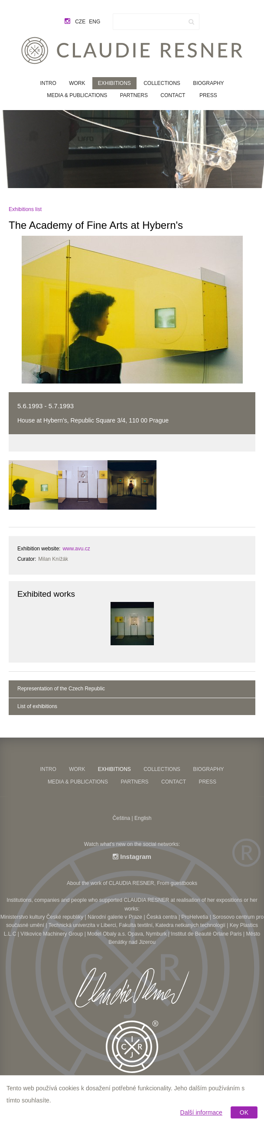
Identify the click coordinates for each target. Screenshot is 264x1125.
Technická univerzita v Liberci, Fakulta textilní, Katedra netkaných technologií (137, 925)
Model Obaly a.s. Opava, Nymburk (126, 934)
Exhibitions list (25, 209)
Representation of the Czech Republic (61, 689)
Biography (208, 83)
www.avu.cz (76, 549)
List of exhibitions (37, 706)
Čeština (121, 818)
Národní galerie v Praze (115, 917)
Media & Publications (77, 95)
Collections (161, 83)
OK (244, 1112)
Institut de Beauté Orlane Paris (206, 934)
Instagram (132, 856)
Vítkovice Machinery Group (51, 934)
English (142, 818)
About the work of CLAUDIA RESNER (110, 883)
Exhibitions (114, 83)
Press (208, 95)
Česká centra (162, 917)
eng (94, 22)
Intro (48, 83)
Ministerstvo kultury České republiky (41, 917)
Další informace (201, 1112)
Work (77, 83)
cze (80, 22)
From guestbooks (177, 883)
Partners (134, 95)
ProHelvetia (194, 917)
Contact (172, 95)
